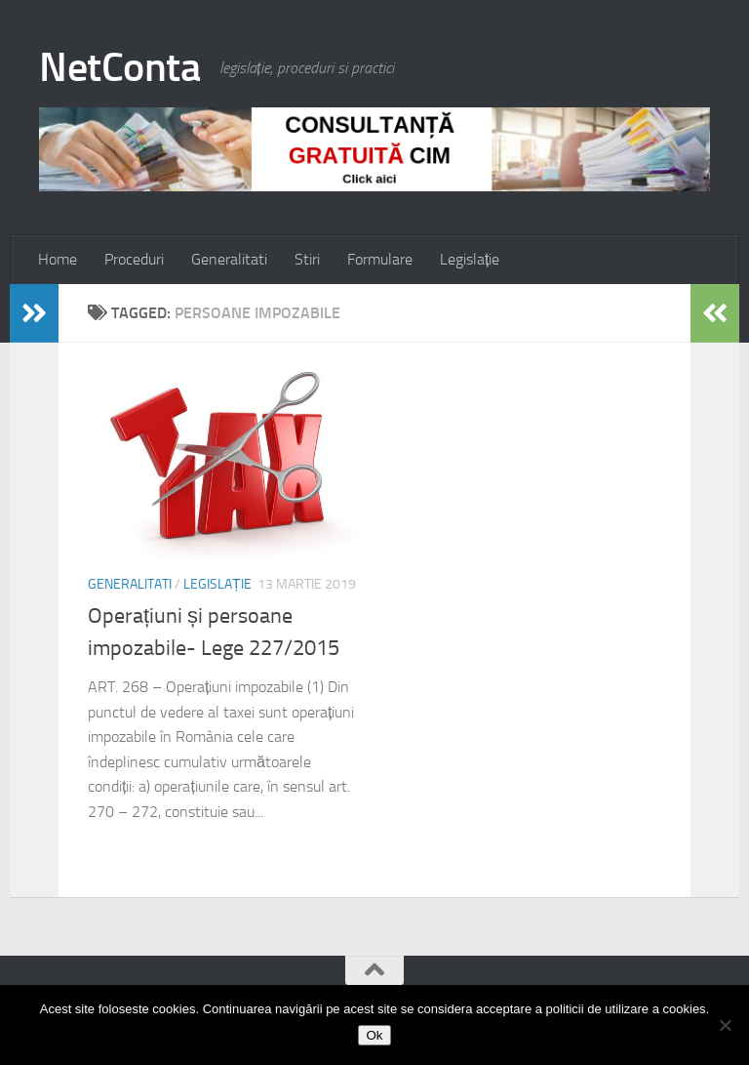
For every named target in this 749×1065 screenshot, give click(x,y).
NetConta (119, 67)
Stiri (307, 259)
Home (57, 259)
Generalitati (229, 259)
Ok (374, 1035)
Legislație (469, 259)
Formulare (380, 259)
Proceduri (134, 259)
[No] (724, 1025)
